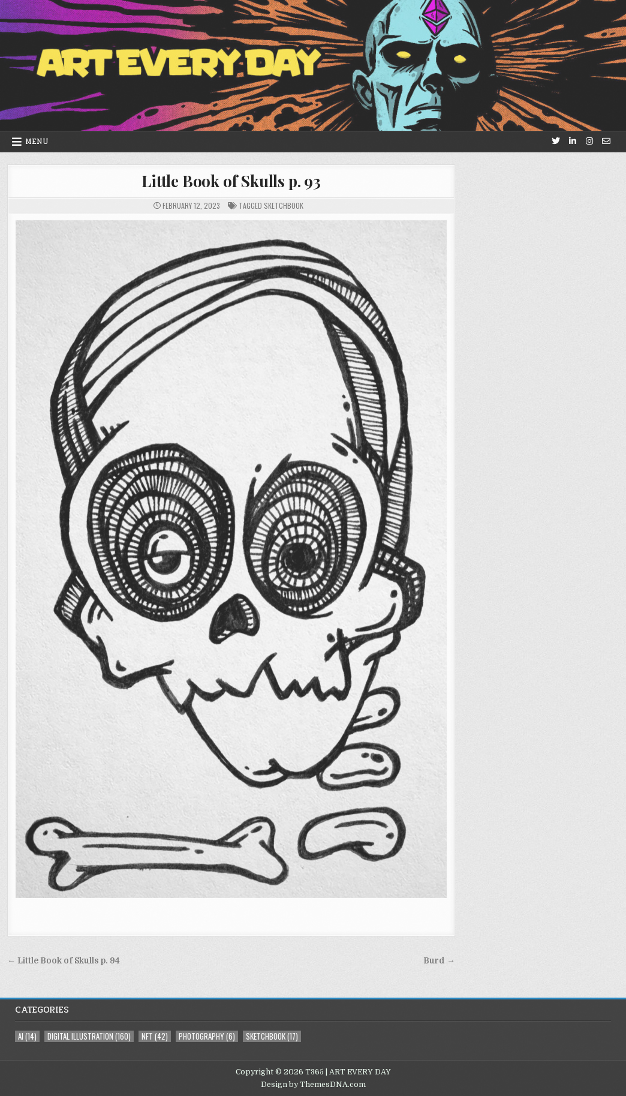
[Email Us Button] (606, 141)
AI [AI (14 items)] (27, 1036)
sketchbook (283, 205)
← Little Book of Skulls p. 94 (63, 960)
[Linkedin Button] (572, 141)
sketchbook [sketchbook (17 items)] (272, 1036)
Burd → (439, 960)
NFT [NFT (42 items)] (155, 1036)
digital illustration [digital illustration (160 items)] (89, 1036)
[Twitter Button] (556, 141)
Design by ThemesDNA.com (313, 1084)
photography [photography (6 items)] (207, 1036)
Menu (37, 142)
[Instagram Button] (589, 141)
